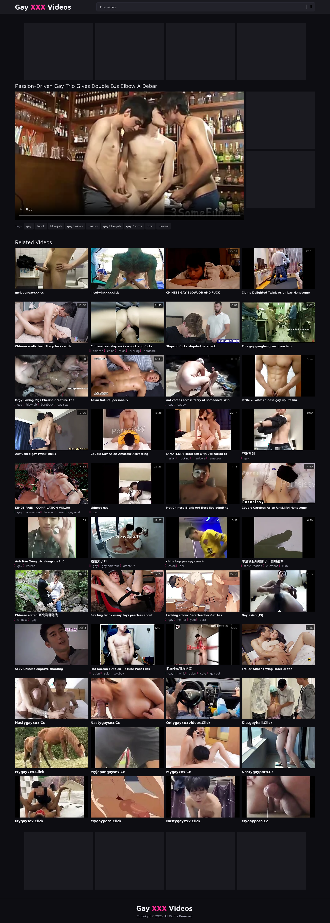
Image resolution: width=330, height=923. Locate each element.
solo (106, 673)
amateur (215, 458)
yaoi (193, 619)
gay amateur (110, 566)
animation (33, 512)
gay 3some (134, 226)
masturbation (253, 566)
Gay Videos (43, 7)
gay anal (74, 512)
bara (203, 619)
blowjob (56, 226)
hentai (181, 619)
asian (122, 351)
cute (203, 673)
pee (182, 566)
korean (30, 566)
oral (150, 226)
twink (41, 226)
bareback (47, 404)
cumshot (272, 566)
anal (61, 512)
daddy (181, 404)
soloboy (119, 673)
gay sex (62, 404)
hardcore (150, 351)
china (111, 351)
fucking (135, 351)
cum (285, 566)
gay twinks (75, 226)
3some (164, 226)
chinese (98, 351)
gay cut (215, 673)
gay (28, 226)
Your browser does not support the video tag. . (129, 156)
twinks (93, 226)
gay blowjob (112, 226)
